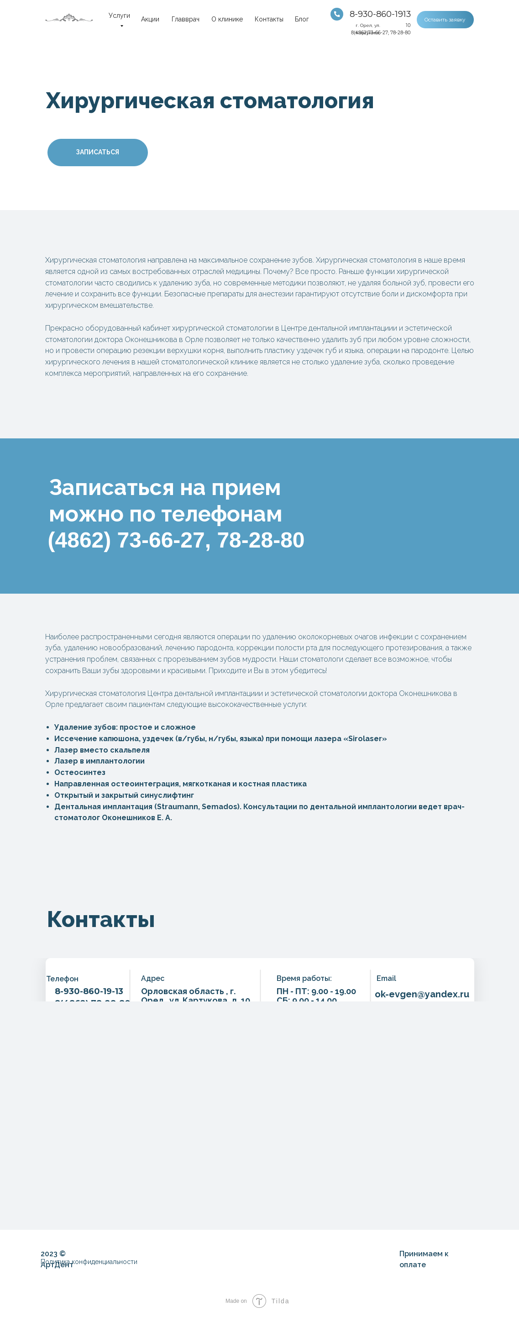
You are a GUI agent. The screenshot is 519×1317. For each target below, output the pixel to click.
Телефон (62, 979)
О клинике (227, 19)
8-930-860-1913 (380, 14)
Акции (150, 19)
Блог (302, 19)
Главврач (185, 19)
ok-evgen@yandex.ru (422, 994)
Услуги (119, 15)
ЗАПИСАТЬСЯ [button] (97, 152)
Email (386, 978)
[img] (336, 14)
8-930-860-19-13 (89, 991)
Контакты (269, 19)
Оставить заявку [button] (445, 19)
